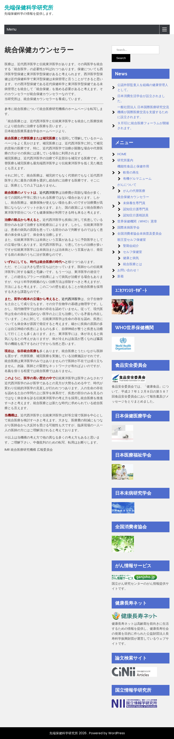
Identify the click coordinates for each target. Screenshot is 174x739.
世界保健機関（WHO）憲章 (137, 221)
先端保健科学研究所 (28, 8)
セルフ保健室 (132, 252)
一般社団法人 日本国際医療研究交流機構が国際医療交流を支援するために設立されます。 (143, 112)
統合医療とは (132, 264)
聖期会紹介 (131, 245)
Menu (11, 29)
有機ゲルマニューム (137, 178)
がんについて (126, 184)
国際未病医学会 (128, 227)
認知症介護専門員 (135, 209)
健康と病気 (131, 258)
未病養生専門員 (134, 203)
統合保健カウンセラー (133, 197)
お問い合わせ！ (128, 270)
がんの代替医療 (134, 190)
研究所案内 (125, 160)
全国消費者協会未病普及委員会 (139, 233)
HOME (121, 154)
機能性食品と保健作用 (133, 166)
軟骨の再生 (131, 172)
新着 (120, 276)
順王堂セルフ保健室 (131, 239)
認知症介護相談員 (135, 215)
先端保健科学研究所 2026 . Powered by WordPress (87, 733)
